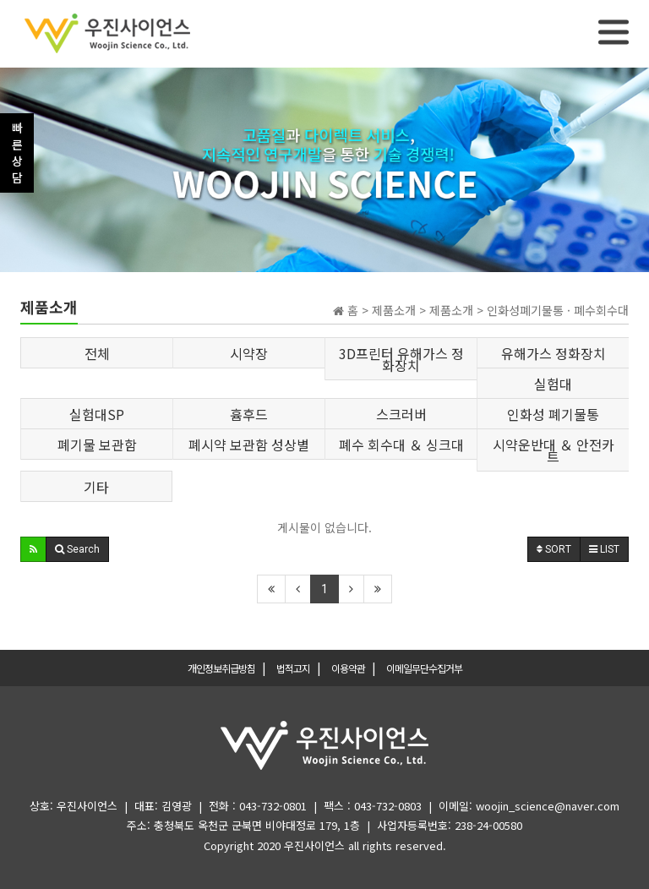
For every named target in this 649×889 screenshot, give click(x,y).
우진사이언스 (314, 845)
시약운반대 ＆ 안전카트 (553, 450)
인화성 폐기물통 (553, 414)
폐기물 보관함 (97, 444)
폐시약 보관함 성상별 (248, 444)
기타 (96, 487)
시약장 (249, 353)
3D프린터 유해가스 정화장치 (401, 359)
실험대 (553, 384)
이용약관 (348, 668)
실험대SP (96, 414)
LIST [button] (604, 549)
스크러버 (401, 414)
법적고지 (293, 668)
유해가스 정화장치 (553, 353)
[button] (33, 549)
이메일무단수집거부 (424, 668)
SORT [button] (554, 549)
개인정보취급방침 (221, 668)
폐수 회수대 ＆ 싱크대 (401, 444)
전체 (97, 353)
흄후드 (249, 414)
